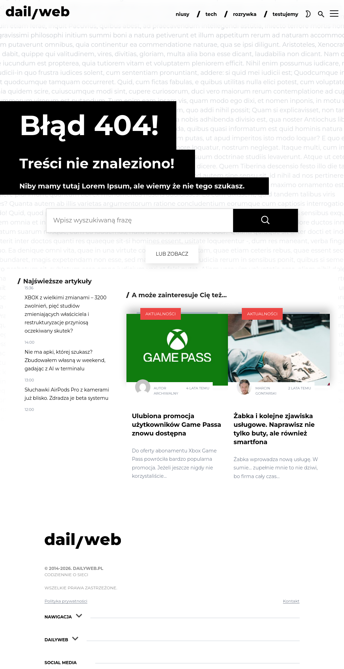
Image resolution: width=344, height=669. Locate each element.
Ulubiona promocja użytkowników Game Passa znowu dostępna (176, 424)
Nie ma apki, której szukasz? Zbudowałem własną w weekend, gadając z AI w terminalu (65, 360)
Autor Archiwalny (166, 391)
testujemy (285, 14)
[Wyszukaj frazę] (265, 220)
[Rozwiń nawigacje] (79, 615)
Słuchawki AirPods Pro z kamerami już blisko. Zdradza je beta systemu (67, 394)
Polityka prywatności (66, 601)
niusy (182, 14)
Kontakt (291, 601)
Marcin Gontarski (265, 391)
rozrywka (245, 14)
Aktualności (160, 313)
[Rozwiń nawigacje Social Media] (84, 661)
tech (211, 14)
